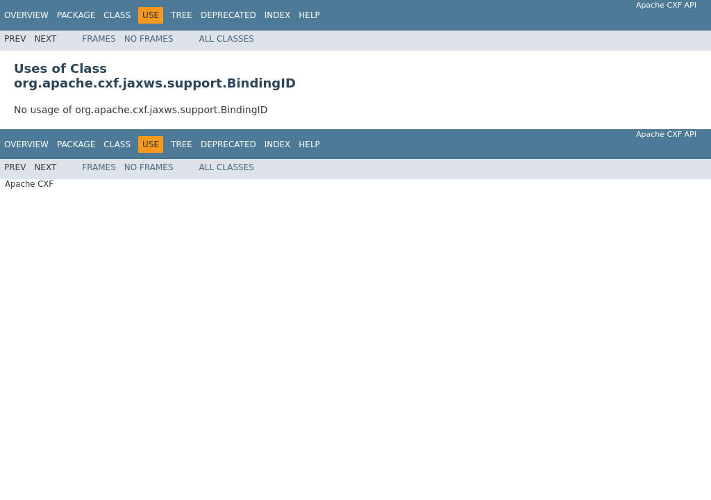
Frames (99, 39)
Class (117, 15)
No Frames (149, 39)
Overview (26, 15)
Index (278, 15)
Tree (181, 15)
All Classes (226, 39)
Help (309, 15)
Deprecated (228, 15)
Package (76, 15)
